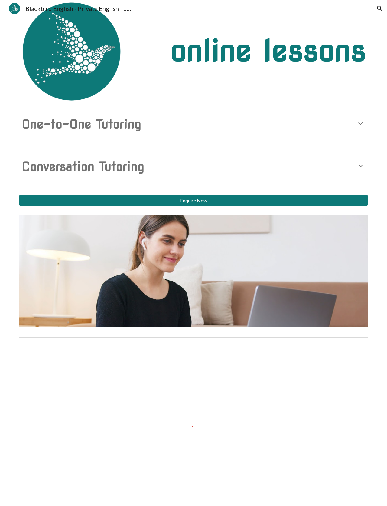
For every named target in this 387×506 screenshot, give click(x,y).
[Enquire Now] (193, 200)
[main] (223, 51)
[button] (379, 8)
